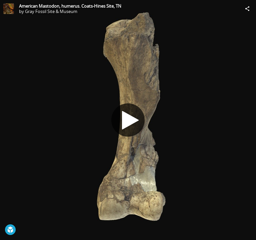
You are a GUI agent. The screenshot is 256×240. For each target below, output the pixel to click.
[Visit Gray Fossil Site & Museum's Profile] (8, 8)
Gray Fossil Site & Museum (51, 11)
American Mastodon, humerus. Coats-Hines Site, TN (70, 6)
